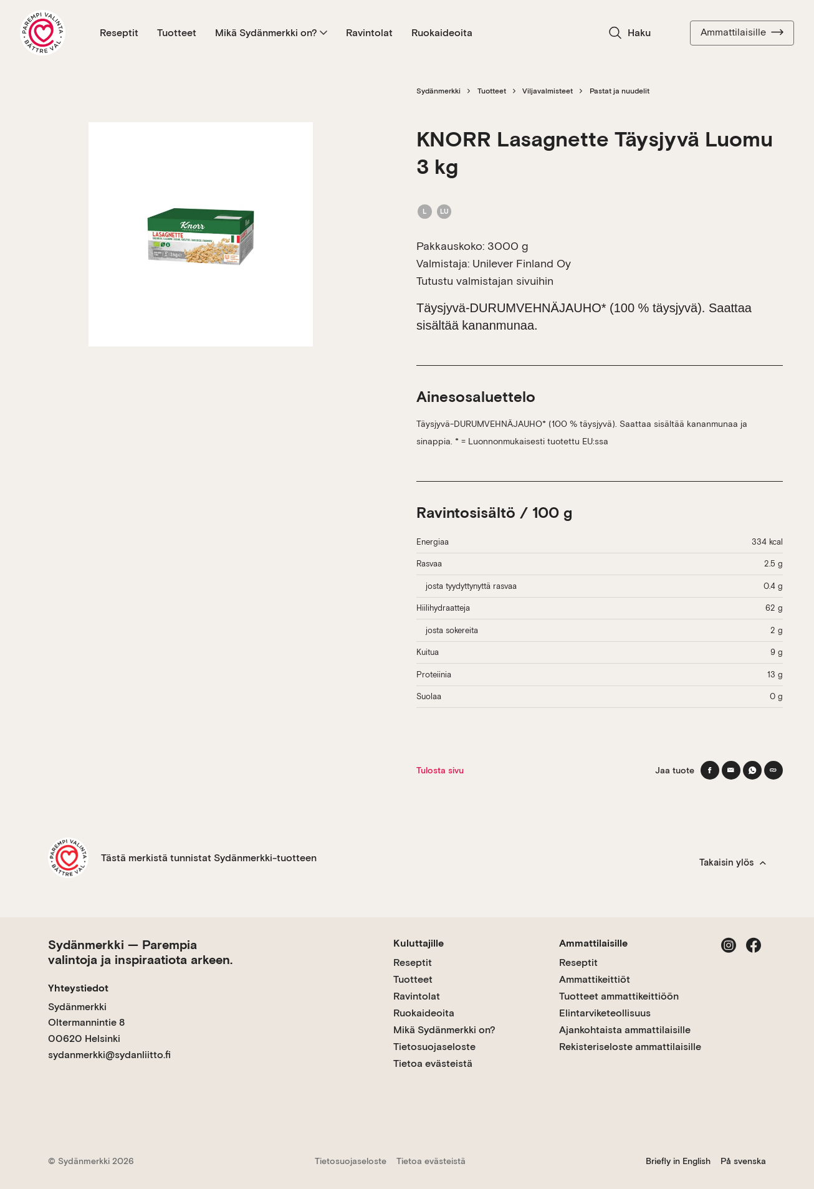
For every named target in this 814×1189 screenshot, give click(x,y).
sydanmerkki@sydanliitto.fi (109, 1055)
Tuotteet (176, 33)
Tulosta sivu (440, 770)
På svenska (743, 1161)
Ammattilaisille (742, 32)
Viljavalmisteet (547, 91)
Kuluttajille (418, 943)
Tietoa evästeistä (432, 1063)
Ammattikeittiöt (594, 979)
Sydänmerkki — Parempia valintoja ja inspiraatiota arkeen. (140, 952)
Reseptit (119, 33)
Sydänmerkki (438, 91)
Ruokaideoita (441, 33)
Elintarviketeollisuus (605, 1013)
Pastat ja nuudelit (619, 91)
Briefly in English (678, 1161)
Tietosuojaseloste (434, 1047)
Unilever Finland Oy (521, 263)
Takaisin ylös (732, 862)
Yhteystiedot (78, 988)
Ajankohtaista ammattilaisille (625, 1030)
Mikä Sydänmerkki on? (271, 33)
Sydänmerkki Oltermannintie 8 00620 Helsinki (86, 1022)
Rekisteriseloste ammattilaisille (630, 1047)
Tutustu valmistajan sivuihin (484, 280)
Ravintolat (369, 33)
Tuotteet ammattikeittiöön (619, 996)
